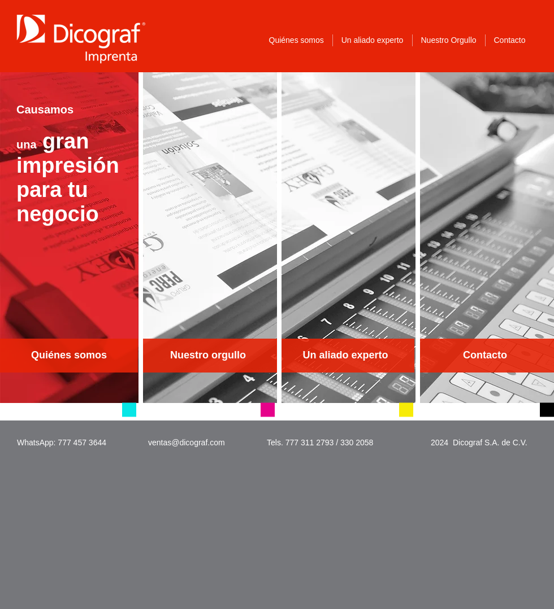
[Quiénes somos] (69, 356)
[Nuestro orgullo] (208, 356)
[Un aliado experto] (345, 356)
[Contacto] (485, 356)
